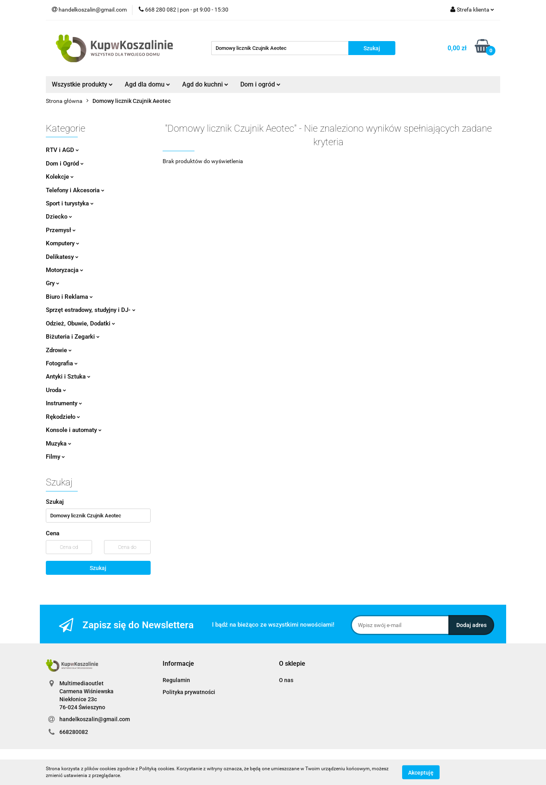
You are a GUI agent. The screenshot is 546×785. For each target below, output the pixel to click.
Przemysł (61, 230)
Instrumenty (64, 403)
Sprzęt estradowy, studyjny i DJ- (91, 310)
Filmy (55, 456)
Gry (52, 283)
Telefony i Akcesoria (75, 190)
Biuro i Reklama (69, 296)
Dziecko (59, 216)
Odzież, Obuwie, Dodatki (80, 323)
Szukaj (98, 568)
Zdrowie (59, 350)
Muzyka (58, 443)
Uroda (56, 390)
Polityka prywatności (189, 692)
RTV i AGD (62, 150)
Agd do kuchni (205, 84)
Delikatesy (62, 256)
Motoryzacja (64, 270)
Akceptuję (421, 772)
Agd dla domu (147, 84)
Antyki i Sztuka (68, 376)
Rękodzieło (63, 416)
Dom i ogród (260, 84)
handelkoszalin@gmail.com (94, 719)
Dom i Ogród (65, 163)
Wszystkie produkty (82, 84)
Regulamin (176, 680)
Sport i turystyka (70, 203)
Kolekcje (60, 176)
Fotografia (62, 363)
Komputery (62, 243)
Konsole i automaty (74, 430)
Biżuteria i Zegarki (73, 336)
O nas (286, 680)
